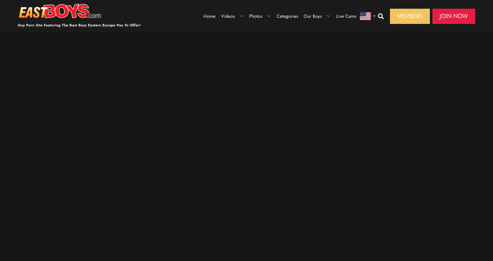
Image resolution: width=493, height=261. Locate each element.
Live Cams (346, 16)
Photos (256, 16)
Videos (228, 16)
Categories (287, 16)
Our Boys (313, 16)
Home (209, 16)
